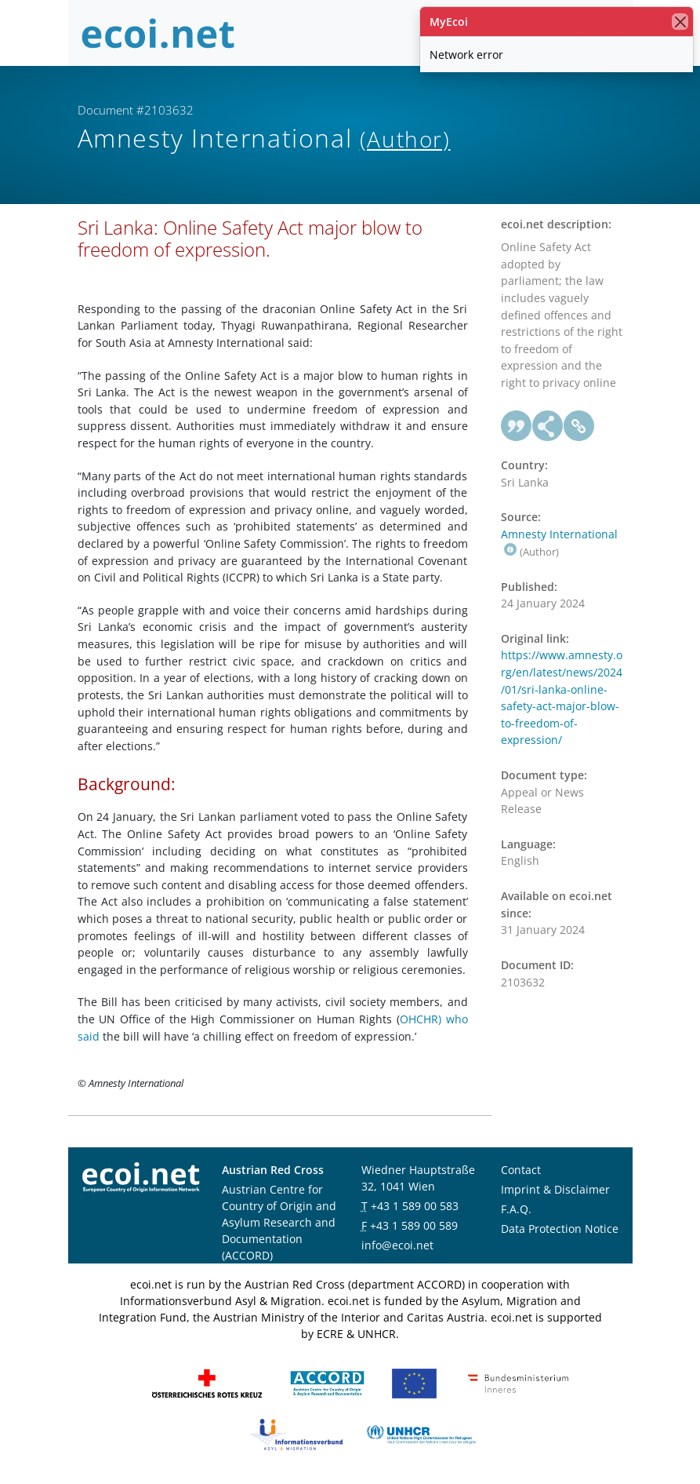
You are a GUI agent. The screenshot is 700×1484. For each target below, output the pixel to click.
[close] (680, 21)
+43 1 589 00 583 (415, 1205)
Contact (521, 1169)
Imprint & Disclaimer (555, 1189)
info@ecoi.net (397, 1245)
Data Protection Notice (559, 1228)
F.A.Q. (516, 1208)
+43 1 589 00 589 (414, 1225)
